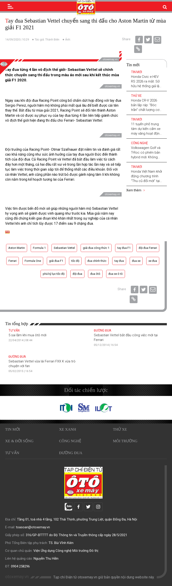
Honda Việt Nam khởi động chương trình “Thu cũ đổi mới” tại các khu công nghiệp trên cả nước (146, 180)
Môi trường (125, 441)
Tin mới (136, 72)
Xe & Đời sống (19, 441)
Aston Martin (16, 248)
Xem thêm (135, 190)
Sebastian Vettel (64, 248)
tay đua (119, 260)
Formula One (33, 260)
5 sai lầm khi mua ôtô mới (27, 335)
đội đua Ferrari (148, 248)
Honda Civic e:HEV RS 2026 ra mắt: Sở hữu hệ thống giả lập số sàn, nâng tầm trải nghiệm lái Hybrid (146, 86)
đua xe (136, 260)
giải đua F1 (56, 260)
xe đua (152, 260)
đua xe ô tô (115, 273)
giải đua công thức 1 (96, 248)
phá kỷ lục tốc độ (53, 273)
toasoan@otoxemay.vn (33, 527)
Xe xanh (67, 429)
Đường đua (102, 330)
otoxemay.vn (17, 576)
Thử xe (136, 95)
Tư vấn (14, 330)
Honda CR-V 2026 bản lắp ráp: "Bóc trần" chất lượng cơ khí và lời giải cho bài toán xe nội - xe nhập (146, 109)
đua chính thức (96, 260)
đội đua (77, 273)
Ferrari (13, 260)
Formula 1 (39, 248)
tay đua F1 (124, 248)
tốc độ (75, 260)
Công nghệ (139, 143)
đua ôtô (95, 273)
